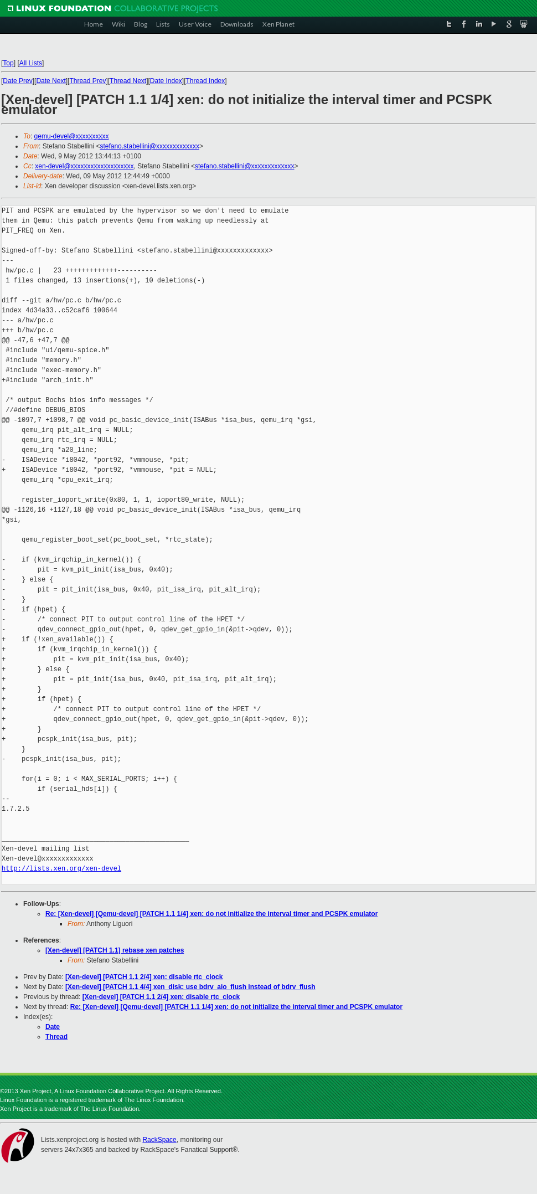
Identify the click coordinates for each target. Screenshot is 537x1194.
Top (8, 63)
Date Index (166, 81)
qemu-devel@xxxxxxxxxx (71, 136)
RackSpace (159, 1140)
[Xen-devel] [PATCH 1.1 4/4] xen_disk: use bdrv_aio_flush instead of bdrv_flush (190, 987)
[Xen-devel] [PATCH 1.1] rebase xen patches (114, 950)
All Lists (30, 63)
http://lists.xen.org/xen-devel (61, 868)
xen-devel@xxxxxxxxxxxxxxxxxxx (84, 166)
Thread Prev (87, 81)
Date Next (50, 81)
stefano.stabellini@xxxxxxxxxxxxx (149, 146)
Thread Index (205, 81)
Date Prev (17, 81)
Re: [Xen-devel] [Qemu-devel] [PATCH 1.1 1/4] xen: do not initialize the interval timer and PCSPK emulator (211, 914)
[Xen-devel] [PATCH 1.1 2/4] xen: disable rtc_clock (144, 977)
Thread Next (128, 81)
